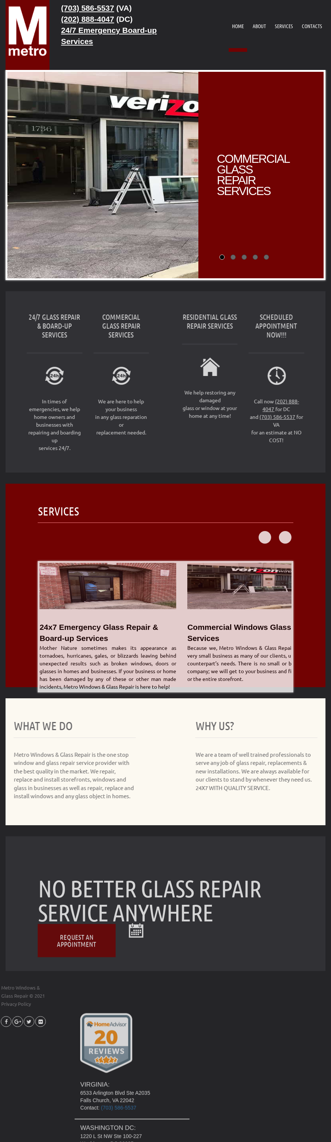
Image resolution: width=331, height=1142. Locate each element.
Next (285, 591)
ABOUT (259, 26)
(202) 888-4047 (87, 19)
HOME (238, 26)
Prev (265, 591)
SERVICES (284, 26)
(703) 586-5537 (87, 8)
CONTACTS (312, 26)
